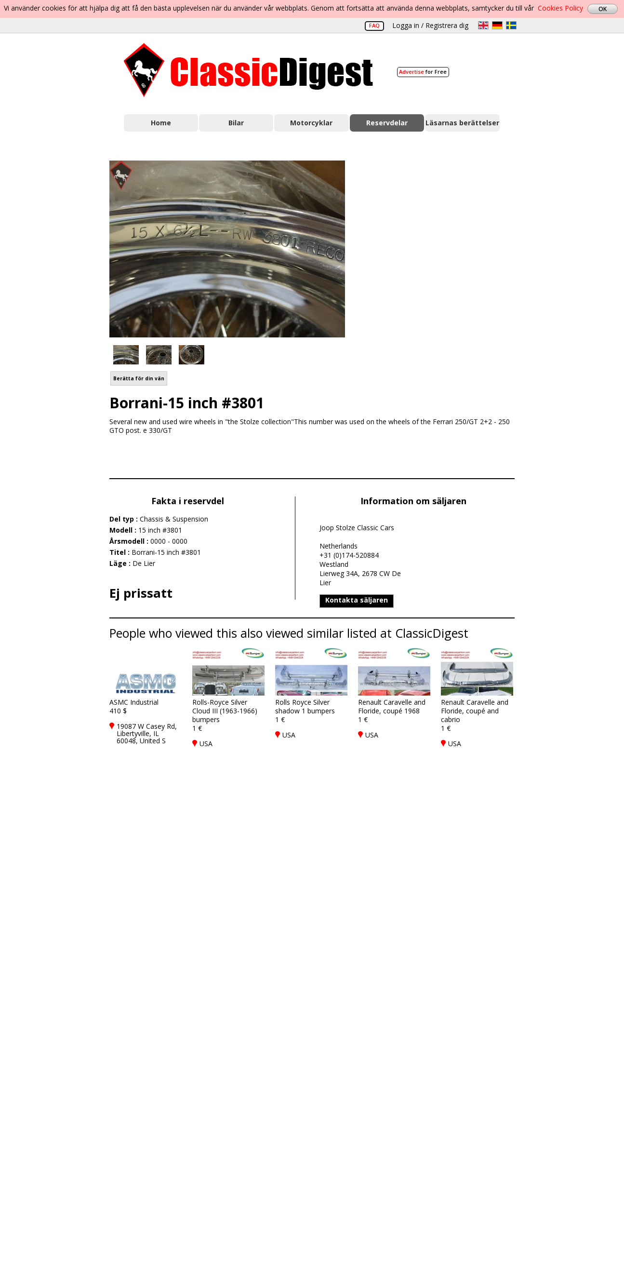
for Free (423, 71)
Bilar (236, 122)
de (497, 25)
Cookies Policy (560, 8)
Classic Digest (248, 70)
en (483, 25)
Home (161, 122)
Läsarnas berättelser (462, 122)
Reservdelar (387, 122)
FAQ (374, 25)
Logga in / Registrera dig (430, 25)
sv (511, 25)
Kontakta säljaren (356, 599)
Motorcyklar (311, 122)
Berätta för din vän (138, 378)
